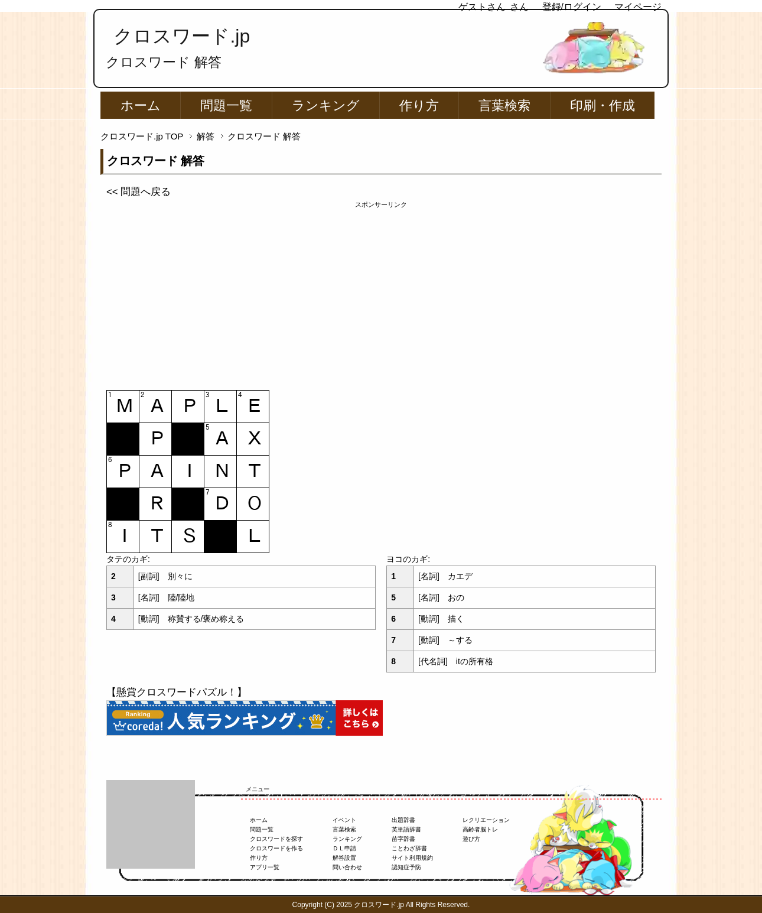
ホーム (141, 105)
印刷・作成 (602, 105)
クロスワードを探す (276, 839)
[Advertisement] (381, 292)
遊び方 (471, 839)
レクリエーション (486, 820)
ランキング (326, 105)
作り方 (419, 105)
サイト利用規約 (412, 857)
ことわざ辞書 (409, 848)
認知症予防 (406, 867)
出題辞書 (403, 820)
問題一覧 (226, 105)
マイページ (638, 7)
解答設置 (344, 857)
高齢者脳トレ (480, 829)
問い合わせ (347, 867)
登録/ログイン (571, 7)
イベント (344, 820)
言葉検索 (504, 105)
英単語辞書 (406, 829)
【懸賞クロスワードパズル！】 (176, 692)
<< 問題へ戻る (138, 191)
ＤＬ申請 (344, 848)
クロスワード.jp (181, 36)
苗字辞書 (403, 839)
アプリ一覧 (264, 867)
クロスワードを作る (276, 848)
